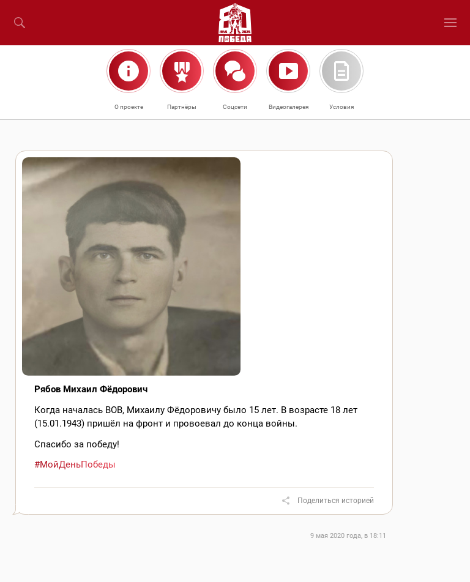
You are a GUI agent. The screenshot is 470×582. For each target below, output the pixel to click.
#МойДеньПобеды (75, 464)
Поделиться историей (335, 500)
